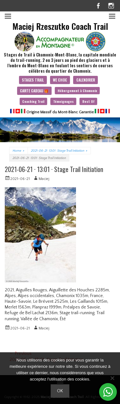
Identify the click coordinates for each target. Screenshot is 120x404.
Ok (60, 391)
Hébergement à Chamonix (77, 90)
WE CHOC (60, 80)
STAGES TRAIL (33, 80)
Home (18, 151)
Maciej (44, 179)
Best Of (88, 101)
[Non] (112, 378)
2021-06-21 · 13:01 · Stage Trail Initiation (59, 151)
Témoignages (63, 101)
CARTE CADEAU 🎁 (34, 90)
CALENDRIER (85, 80)
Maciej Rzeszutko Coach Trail (60, 26)
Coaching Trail (33, 101)
